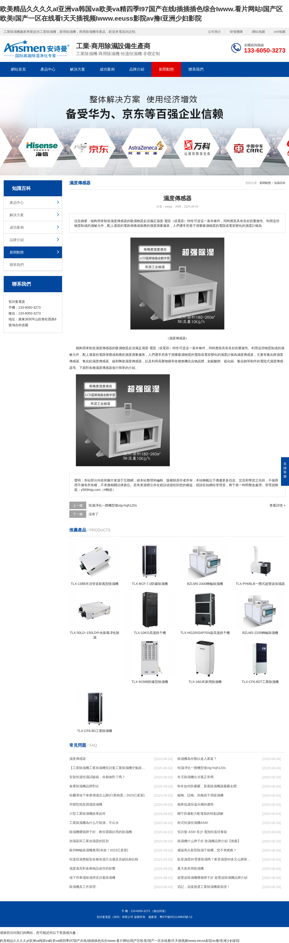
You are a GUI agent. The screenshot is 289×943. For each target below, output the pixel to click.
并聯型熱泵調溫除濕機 (85, 804)
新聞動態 (166, 69)
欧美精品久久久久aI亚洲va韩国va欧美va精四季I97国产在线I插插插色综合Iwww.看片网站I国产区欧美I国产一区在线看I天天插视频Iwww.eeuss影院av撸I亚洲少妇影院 (120, 941)
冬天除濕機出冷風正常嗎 (195, 777)
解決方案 (77, 69)
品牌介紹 (136, 69)
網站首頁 (18, 69)
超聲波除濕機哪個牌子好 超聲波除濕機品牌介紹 (212, 877)
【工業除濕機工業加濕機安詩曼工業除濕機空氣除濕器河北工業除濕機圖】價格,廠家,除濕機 (107, 768)
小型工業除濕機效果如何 (87, 813)
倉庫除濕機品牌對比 (84, 786)
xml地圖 (279, 32)
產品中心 (47, 69)
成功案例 (107, 69)
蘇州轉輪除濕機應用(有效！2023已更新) (98, 850)
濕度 (99, 348)
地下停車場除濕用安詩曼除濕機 (92, 877)
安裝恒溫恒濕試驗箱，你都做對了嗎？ (97, 777)
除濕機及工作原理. (83, 887)
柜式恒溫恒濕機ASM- (193, 823)
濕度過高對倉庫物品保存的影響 (92, 868)
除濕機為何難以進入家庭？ (197, 759)
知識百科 (279, 183)
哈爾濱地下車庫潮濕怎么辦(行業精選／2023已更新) (106, 795)
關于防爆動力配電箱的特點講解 (200, 813)
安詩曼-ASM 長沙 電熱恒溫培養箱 (202, 832)
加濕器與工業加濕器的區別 (89, 841)
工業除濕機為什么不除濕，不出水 (94, 823)
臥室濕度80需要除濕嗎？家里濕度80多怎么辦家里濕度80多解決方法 (215, 859)
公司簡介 (214, 32)
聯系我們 (195, 69)
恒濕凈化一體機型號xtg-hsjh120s (113, 505)
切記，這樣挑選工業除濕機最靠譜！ (203, 887)
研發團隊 (236, 32)
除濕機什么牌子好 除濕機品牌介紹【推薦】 (209, 841)
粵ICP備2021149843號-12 (176, 917)
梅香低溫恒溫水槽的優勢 (195, 804)
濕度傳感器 (77, 759)
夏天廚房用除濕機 (190, 868)
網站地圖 (258, 32)
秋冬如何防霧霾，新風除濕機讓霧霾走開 (207, 786)
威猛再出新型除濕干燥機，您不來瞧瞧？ (207, 850)
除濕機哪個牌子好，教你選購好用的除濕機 (100, 832)
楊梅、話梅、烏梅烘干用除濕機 (200, 795)
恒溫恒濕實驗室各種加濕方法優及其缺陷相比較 (103, 859)
